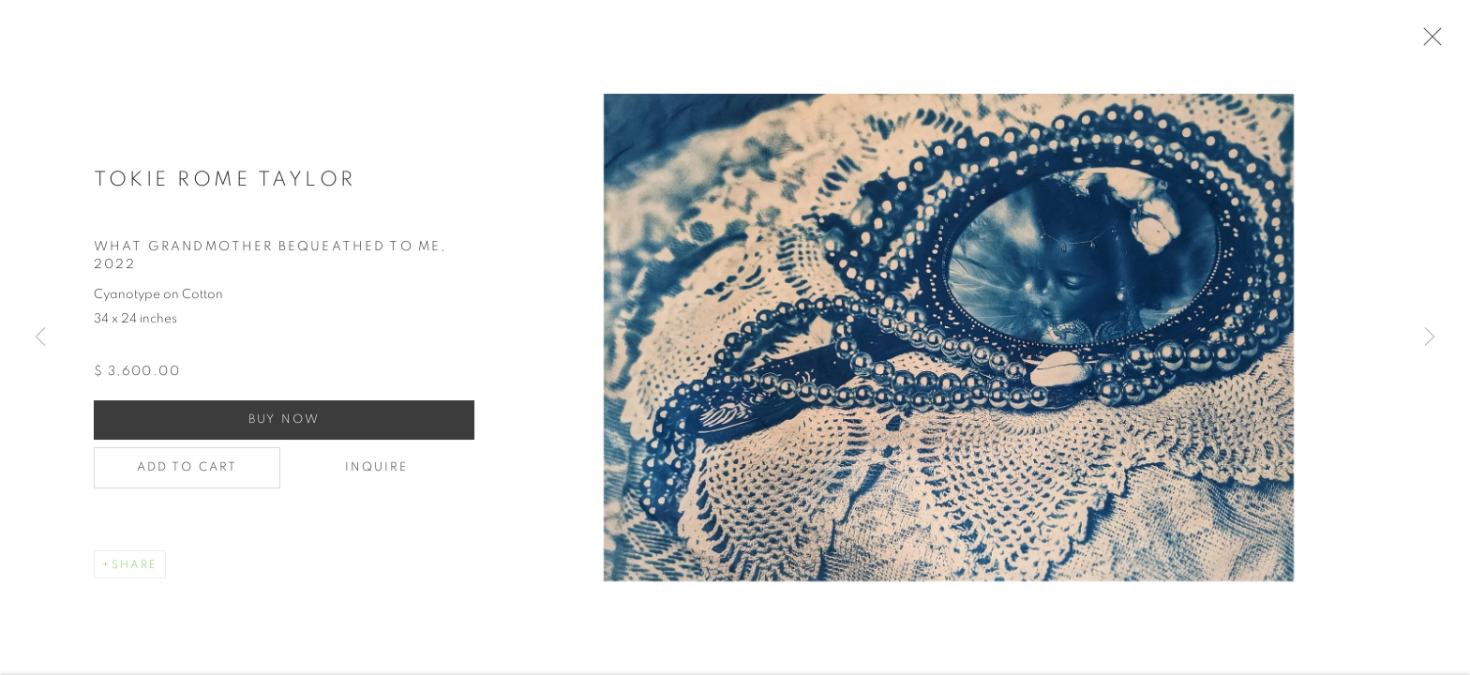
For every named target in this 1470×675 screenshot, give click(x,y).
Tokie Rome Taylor (225, 189)
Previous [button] (40, 337)
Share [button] (135, 575)
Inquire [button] (377, 478)
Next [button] (1429, 337)
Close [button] (1450, 42)
